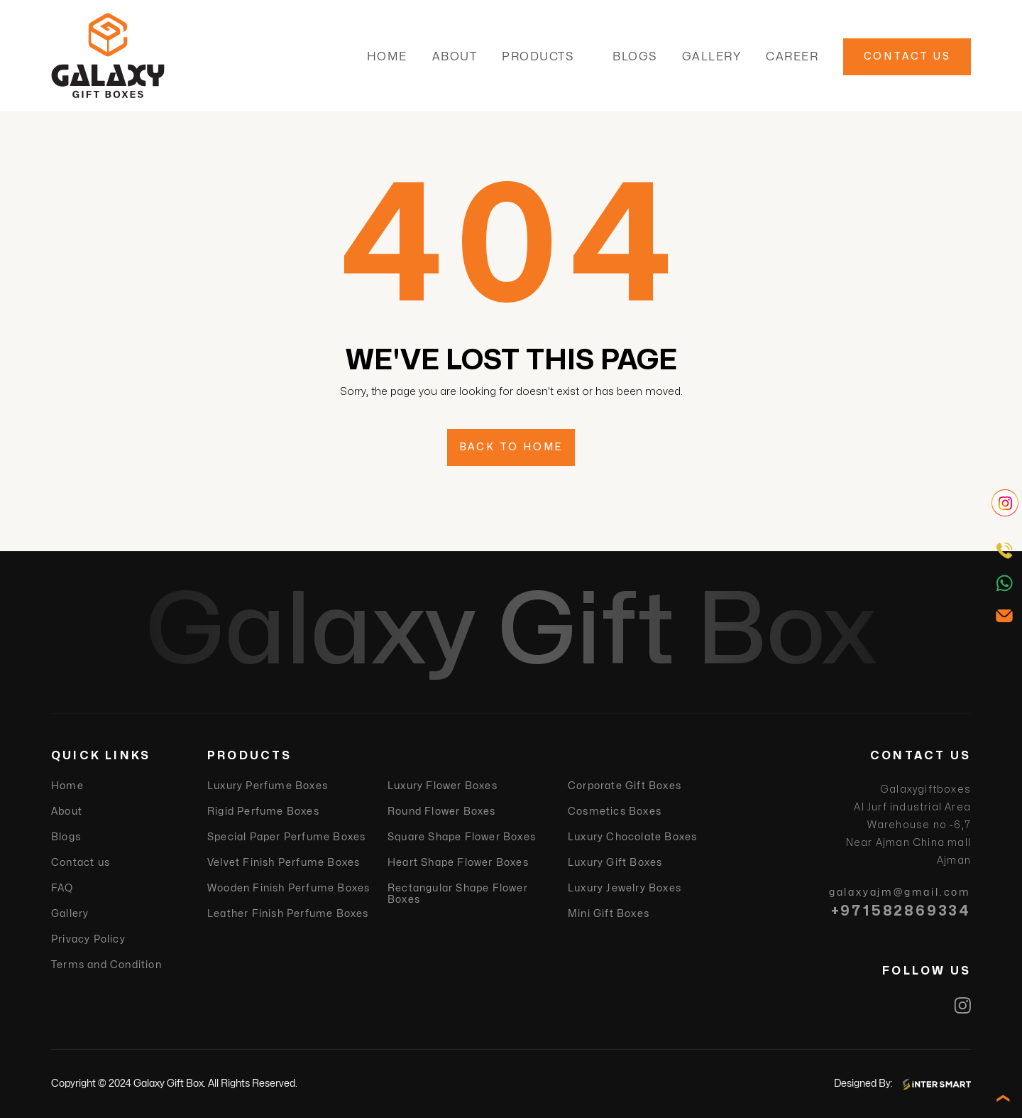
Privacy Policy (88, 939)
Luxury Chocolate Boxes (632, 837)
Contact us (80, 862)
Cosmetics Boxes (614, 811)
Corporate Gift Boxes (624, 786)
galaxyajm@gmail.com (900, 892)
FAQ (62, 888)
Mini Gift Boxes (608, 913)
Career (792, 57)
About (455, 57)
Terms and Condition (106, 965)
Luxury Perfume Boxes (267, 786)
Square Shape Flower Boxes (462, 837)
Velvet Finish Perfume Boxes (283, 862)
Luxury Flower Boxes (443, 786)
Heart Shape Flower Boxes (458, 862)
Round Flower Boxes (442, 811)
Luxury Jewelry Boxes (624, 888)
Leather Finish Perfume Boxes (288, 913)
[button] (583, 56)
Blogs (634, 57)
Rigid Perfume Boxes (263, 811)
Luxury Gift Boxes (615, 862)
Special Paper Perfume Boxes (286, 837)
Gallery (712, 57)
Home (387, 57)
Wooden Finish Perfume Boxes (288, 888)
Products (537, 57)
